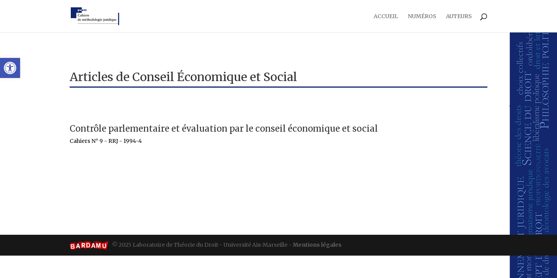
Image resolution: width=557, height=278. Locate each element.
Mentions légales (317, 244)
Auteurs (459, 17)
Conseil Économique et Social (214, 77)
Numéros (422, 17)
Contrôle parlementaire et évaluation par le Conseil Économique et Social (224, 128)
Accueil (386, 17)
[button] (10, 68)
